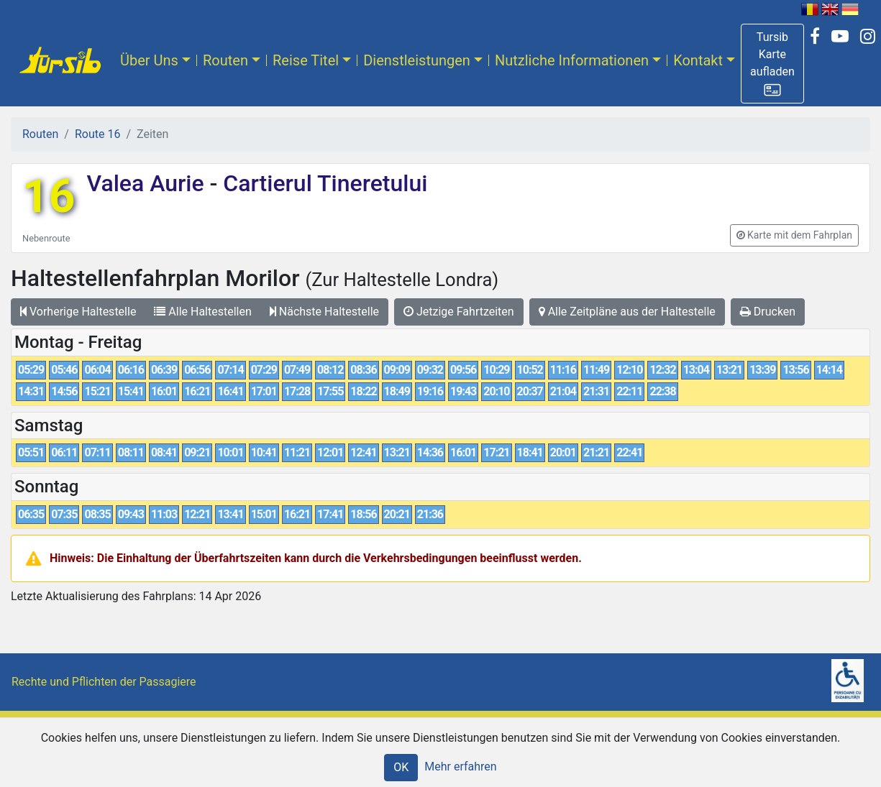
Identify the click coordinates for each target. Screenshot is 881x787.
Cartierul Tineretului (322, 183)
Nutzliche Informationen (572, 60)
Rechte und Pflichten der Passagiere (104, 682)
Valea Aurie (147, 183)
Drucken (767, 311)
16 (48, 197)
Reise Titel (306, 60)
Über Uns (149, 60)
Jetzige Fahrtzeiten (458, 311)
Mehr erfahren (460, 766)
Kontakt (698, 60)
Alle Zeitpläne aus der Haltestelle (627, 311)
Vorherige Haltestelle (78, 311)
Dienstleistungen (416, 60)
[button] (772, 63)
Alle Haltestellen (202, 311)
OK (400, 767)
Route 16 (97, 134)
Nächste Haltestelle (324, 311)
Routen (225, 60)
